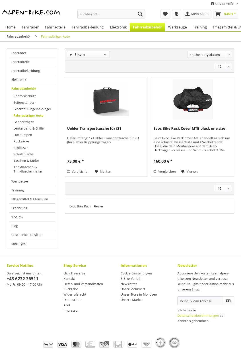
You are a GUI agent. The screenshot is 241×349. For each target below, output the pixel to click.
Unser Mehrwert (133, 289)
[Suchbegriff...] (111, 14)
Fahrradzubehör (23, 88)
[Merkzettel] (165, 14)
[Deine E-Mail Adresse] (200, 300)
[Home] (10, 27)
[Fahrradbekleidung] (88, 27)
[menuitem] (111, 16)
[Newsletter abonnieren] (228, 300)
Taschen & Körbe (26, 160)
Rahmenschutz (25, 96)
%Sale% (17, 217)
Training (17, 190)
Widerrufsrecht (75, 294)
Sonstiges (18, 243)
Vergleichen (78, 171)
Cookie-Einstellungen (136, 273)
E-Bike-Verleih (131, 278)
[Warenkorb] (225, 14)
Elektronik (18, 79)
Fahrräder (18, 53)
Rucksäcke (21, 141)
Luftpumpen (23, 135)
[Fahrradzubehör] (147, 27)
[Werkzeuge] (177, 27)
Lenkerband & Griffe (29, 128)
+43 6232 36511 (22, 279)
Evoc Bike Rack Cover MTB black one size (189, 128)
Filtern (77, 54)
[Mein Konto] (197, 14)
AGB (67, 305)
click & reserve (74, 273)
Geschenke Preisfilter (27, 235)
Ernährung (19, 208)
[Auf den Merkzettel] (103, 171)
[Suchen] (140, 14)
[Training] (200, 27)
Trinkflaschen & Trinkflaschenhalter (28, 169)
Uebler (98, 206)
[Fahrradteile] (55, 27)
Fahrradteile (20, 62)
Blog (14, 226)
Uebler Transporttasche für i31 (94, 128)
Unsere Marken (132, 300)
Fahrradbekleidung (25, 71)
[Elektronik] (118, 27)
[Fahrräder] (30, 27)
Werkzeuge (19, 181)
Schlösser (21, 148)
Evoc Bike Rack (80, 206)
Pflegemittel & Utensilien (29, 199)
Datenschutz (73, 300)
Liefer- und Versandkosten (83, 284)
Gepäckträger (24, 122)
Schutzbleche (24, 154)
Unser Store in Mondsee (139, 294)
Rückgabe (71, 289)
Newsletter (129, 284)
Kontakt (69, 278)
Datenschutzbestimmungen (198, 315)
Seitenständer (24, 102)
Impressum (72, 310)
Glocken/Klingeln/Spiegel (32, 109)
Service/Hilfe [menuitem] (223, 4)
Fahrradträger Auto (28, 115)
